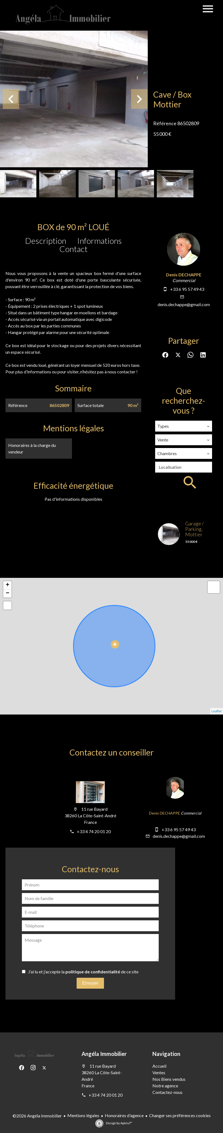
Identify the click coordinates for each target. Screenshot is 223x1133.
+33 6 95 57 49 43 (187, 289)
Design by (118, 1123)
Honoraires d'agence (124, 1115)
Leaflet (217, 711)
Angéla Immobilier (104, 1053)
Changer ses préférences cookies (180, 1115)
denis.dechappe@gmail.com (184, 304)
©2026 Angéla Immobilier (37, 1115)
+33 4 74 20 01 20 (94, 831)
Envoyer (90, 983)
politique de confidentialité (92, 971)
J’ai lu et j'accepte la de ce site (83, 971)
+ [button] (7, 585)
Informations (99, 240)
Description (45, 240)
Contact (73, 249)
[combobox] (183, 426)
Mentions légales (83, 1115)
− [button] (7, 593)
